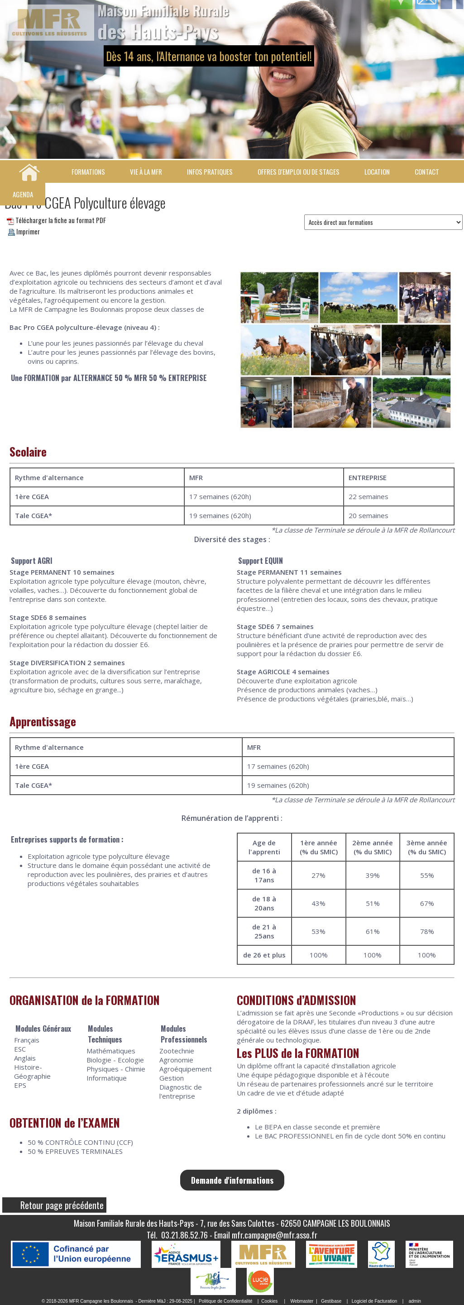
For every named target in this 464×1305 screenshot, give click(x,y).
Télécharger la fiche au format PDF (56, 220)
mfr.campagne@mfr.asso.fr (274, 1235)
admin (415, 1301)
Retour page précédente (62, 1205)
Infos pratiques (210, 171)
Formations (88, 171)
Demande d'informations (232, 1180)
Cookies (269, 1301)
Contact (427, 171)
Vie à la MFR (146, 171)
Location (377, 171)
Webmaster (301, 1301)
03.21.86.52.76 (184, 1235)
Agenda (23, 194)
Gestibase (331, 1301)
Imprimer (24, 231)
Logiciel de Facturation (374, 1301)
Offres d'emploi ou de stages (299, 171)
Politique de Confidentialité (225, 1301)
